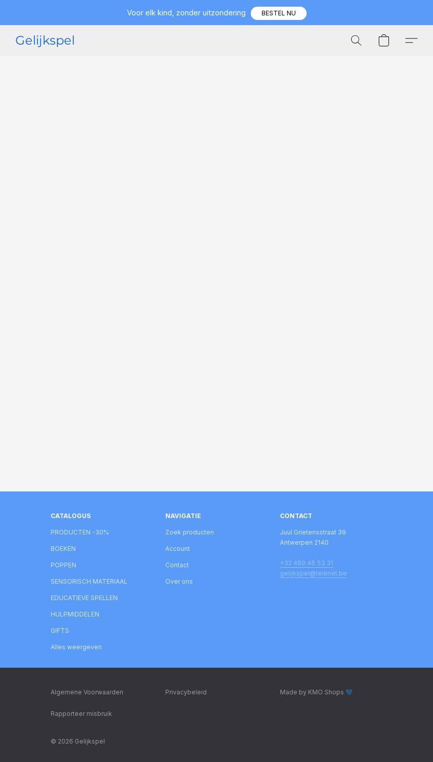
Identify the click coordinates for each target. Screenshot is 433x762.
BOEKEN (63, 548)
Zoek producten (189, 532)
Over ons (179, 581)
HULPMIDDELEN (75, 614)
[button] (279, 13)
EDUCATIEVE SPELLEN (84, 598)
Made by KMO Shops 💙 (316, 692)
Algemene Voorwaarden (87, 692)
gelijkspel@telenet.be (313, 573)
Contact (177, 565)
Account (177, 548)
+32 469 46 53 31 (306, 563)
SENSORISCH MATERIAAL (89, 581)
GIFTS (60, 630)
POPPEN (63, 565)
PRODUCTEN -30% (80, 532)
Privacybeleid (186, 692)
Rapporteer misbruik (81, 713)
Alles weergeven (76, 647)
